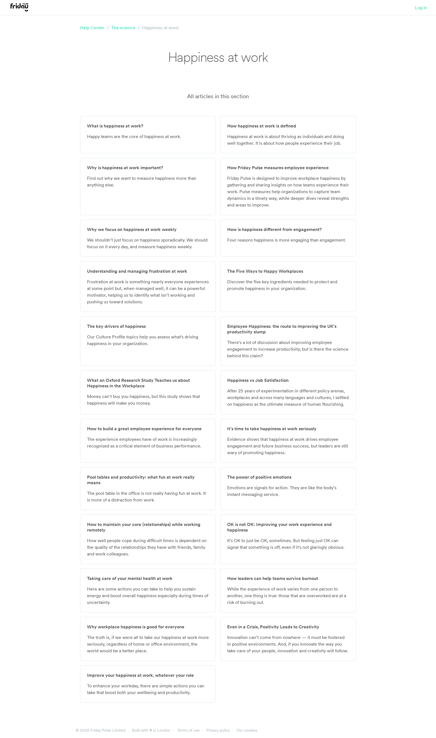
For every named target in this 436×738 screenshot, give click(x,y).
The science (123, 27)
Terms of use (188, 730)
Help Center (92, 27)
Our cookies (246, 730)
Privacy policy (218, 730)
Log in (421, 7)
